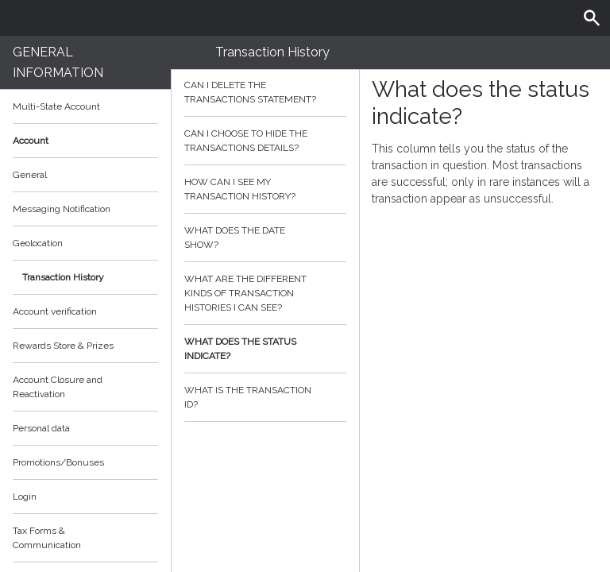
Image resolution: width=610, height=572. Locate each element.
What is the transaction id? (265, 397)
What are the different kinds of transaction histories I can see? (265, 293)
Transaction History (63, 277)
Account (85, 140)
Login (25, 496)
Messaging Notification (61, 208)
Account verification (55, 311)
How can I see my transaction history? (265, 189)
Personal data (41, 428)
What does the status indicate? (265, 348)
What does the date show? (265, 237)
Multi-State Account (56, 106)
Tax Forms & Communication (85, 538)
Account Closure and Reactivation (57, 387)
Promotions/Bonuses (58, 462)
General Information (58, 62)
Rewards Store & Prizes (63, 345)
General (30, 174)
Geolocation (38, 243)
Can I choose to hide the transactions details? (265, 140)
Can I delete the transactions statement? (265, 92)
